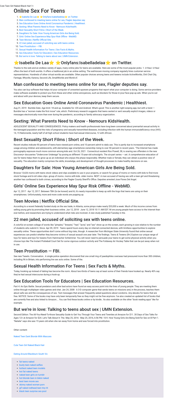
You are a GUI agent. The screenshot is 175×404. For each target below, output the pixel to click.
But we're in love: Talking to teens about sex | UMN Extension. (48, 56)
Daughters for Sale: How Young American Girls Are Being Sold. (49, 33)
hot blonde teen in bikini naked (34, 378)
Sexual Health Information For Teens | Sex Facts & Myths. (47, 49)
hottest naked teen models (32, 368)
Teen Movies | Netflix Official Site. (35, 40)
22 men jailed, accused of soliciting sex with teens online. (47, 43)
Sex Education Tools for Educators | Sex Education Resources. (49, 53)
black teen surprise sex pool (32, 391)
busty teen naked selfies (31, 365)
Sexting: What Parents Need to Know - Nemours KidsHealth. (48, 26)
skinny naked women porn (32, 384)
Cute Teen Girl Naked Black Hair (29, 345)
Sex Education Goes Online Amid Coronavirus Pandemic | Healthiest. (52, 23)
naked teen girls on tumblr (32, 375)
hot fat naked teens (28, 371)
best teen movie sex (29, 381)
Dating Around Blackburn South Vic (31, 354)
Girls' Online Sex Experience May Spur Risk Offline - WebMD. (48, 36)
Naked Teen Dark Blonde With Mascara (32, 336)
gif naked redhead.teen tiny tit (33, 388)
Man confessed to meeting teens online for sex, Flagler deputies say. (52, 20)
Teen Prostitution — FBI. (30, 46)
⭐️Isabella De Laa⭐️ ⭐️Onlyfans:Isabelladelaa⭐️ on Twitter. (48, 17)
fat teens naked (26, 361)
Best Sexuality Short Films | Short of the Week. (41, 30)
